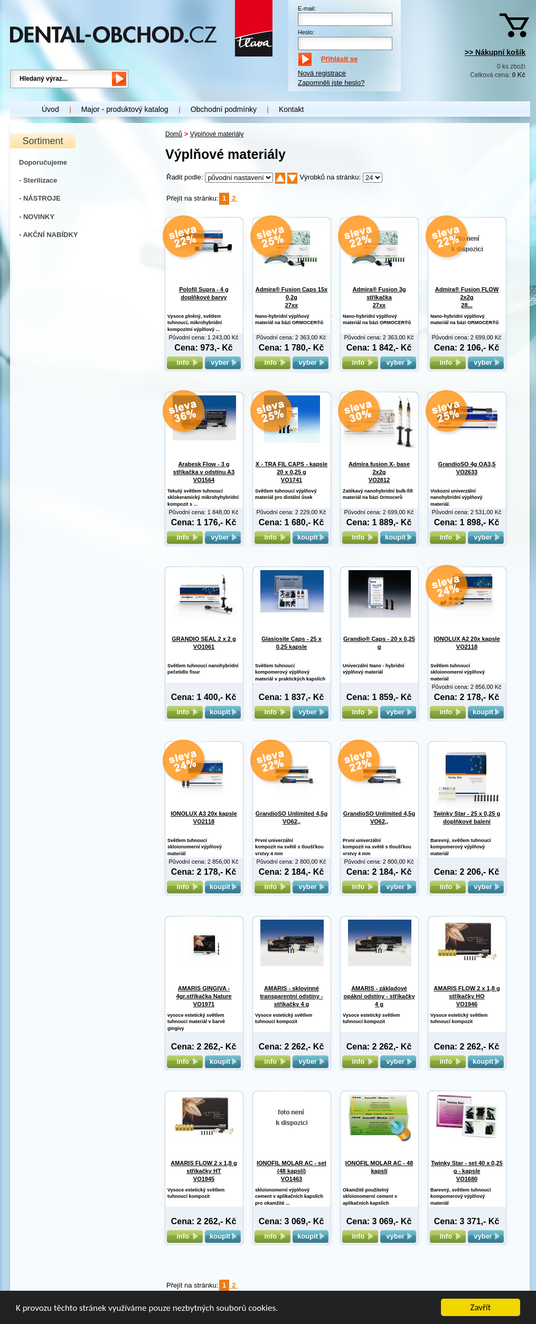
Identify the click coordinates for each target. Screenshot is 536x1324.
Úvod (50, 109)
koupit (310, 537)
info (184, 362)
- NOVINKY (36, 217)
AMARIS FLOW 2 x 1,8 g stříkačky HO (467, 996)
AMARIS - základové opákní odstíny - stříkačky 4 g (379, 996)
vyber (223, 362)
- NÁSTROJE (40, 198)
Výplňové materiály (216, 134)
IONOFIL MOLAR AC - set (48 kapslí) (291, 1171)
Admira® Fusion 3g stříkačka (379, 297)
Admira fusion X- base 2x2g (379, 472)
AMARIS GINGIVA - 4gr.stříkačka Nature (203, 996)
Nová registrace (322, 73)
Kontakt (291, 109)
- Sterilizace (38, 180)
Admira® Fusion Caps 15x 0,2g (291, 297)
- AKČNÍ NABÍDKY (48, 235)
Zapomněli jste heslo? (331, 83)
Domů (173, 134)
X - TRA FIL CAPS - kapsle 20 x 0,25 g (291, 472)
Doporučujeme (43, 162)
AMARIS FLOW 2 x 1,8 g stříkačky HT (204, 1171)
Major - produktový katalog (124, 109)
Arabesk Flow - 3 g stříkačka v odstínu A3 (203, 472)
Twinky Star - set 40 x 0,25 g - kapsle (467, 1171)
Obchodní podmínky (224, 109)
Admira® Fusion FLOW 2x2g (467, 297)
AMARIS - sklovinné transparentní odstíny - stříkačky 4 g (291, 996)
